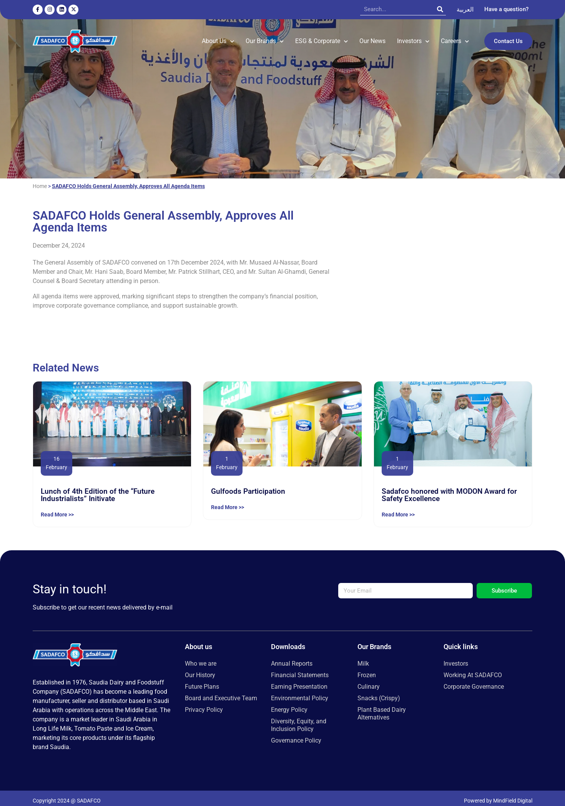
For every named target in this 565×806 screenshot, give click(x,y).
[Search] (440, 9)
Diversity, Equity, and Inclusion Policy (298, 719)
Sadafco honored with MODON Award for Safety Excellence (449, 489)
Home (40, 181)
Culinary (368, 681)
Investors (413, 38)
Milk (363, 658)
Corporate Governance (474, 681)
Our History (200, 669)
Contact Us (508, 38)
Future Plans (202, 681)
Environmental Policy (299, 692)
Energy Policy (289, 704)
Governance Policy (296, 735)
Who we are (200, 658)
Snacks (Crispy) (378, 692)
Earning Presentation (299, 681)
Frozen (366, 669)
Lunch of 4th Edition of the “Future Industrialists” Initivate (98, 489)
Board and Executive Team (221, 692)
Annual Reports (291, 658)
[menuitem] (465, 9)
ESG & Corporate (321, 38)
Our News (372, 38)
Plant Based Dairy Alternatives (381, 708)
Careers (455, 38)
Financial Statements (300, 669)
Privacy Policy (204, 704)
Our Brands (265, 38)
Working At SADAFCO (473, 669)
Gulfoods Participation (248, 485)
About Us (218, 38)
